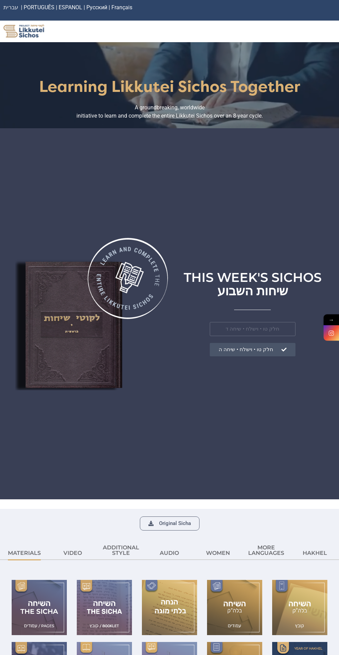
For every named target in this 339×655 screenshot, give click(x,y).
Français (121, 7)
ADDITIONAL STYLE (121, 550)
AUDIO (169, 553)
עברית (10, 7)
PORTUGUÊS (39, 7)
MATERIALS (24, 553)
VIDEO (72, 553)
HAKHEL (315, 553)
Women (218, 553)
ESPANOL (70, 7)
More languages (266, 550)
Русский (97, 7)
